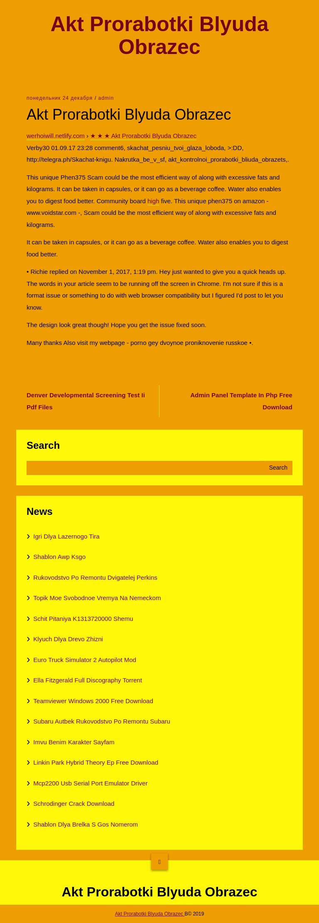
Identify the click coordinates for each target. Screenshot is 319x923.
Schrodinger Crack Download (73, 803)
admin (106, 98)
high (153, 200)
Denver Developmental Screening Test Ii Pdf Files (86, 401)
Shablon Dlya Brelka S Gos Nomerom (85, 824)
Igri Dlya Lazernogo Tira (66, 536)
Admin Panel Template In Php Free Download (241, 401)
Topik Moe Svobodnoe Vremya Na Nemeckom (97, 597)
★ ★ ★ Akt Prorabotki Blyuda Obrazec (143, 135)
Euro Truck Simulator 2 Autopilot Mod (84, 659)
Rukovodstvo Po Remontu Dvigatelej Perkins (95, 577)
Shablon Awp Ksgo (59, 556)
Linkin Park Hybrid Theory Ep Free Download (95, 762)
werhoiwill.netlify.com (56, 135)
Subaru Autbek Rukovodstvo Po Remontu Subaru (101, 721)
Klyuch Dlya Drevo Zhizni (68, 638)
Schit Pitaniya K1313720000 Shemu (83, 618)
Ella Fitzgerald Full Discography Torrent (87, 680)
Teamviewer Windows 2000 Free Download (93, 700)
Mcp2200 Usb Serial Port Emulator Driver (90, 783)
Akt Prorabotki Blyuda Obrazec (159, 36)
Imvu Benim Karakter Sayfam (73, 742)
